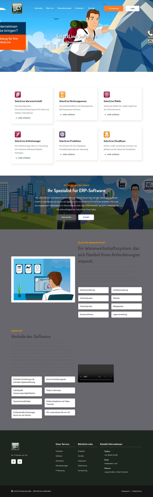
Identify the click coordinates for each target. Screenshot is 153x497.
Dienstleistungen (64, 8)
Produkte (80, 8)
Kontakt (91, 8)
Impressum (82, 461)
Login (132, 8)
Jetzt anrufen (66, 217)
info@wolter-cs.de (110, 463)
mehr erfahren (22, 118)
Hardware (59, 451)
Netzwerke (60, 461)
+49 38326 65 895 (111, 455)
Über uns (50, 8)
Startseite (38, 8)
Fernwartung (113, 8)
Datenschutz (82, 465)
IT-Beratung (60, 470)
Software (59, 456)
